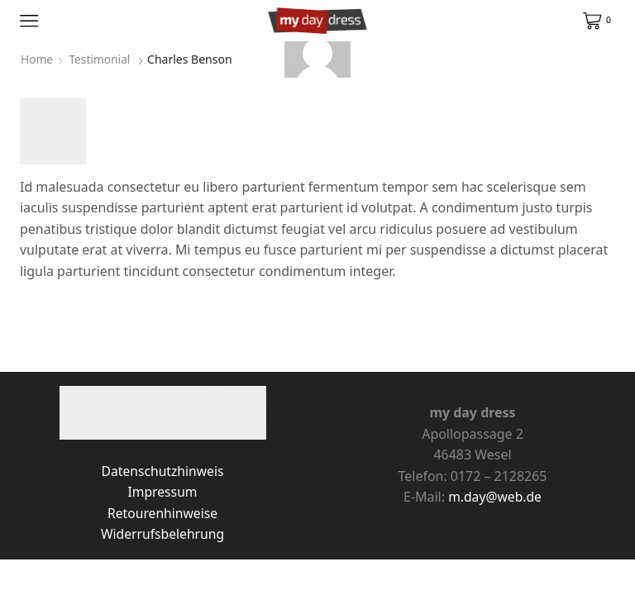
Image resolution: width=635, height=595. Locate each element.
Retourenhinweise (162, 513)
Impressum (162, 492)
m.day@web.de (494, 497)
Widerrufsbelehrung (163, 534)
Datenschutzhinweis (162, 471)
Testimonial (100, 59)
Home (37, 59)
